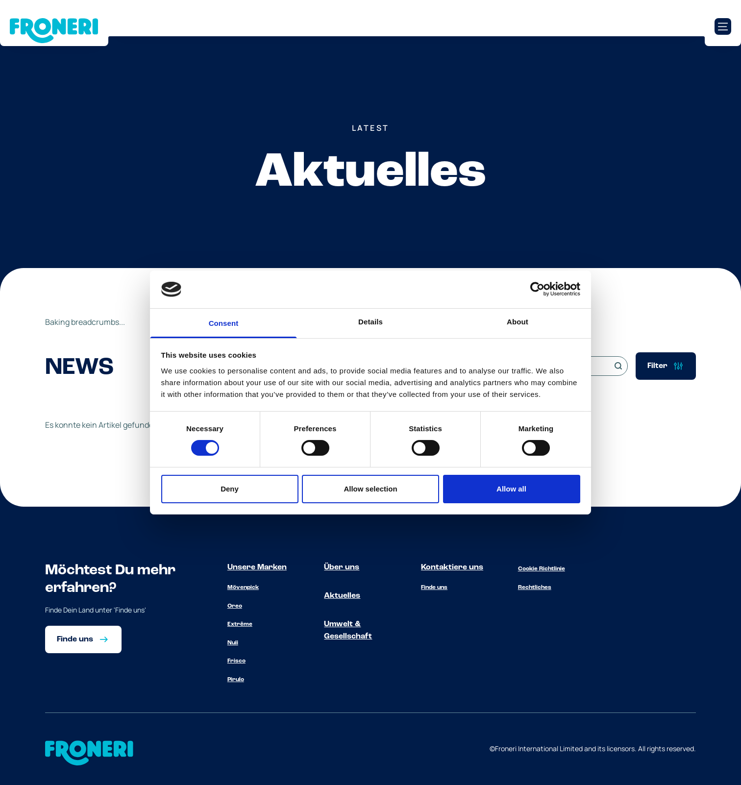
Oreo (234, 606)
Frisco (236, 661)
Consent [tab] (224, 323)
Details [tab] (370, 322)
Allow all (511, 489)
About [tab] (517, 322)
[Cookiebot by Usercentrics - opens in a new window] (537, 289)
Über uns (341, 567)
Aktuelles (342, 596)
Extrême (239, 624)
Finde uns (434, 587)
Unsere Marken (257, 567)
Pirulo (235, 680)
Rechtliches (534, 587)
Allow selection (370, 489)
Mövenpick (243, 587)
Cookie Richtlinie (541, 569)
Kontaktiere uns (452, 567)
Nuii (232, 643)
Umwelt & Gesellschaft (348, 630)
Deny (230, 489)
